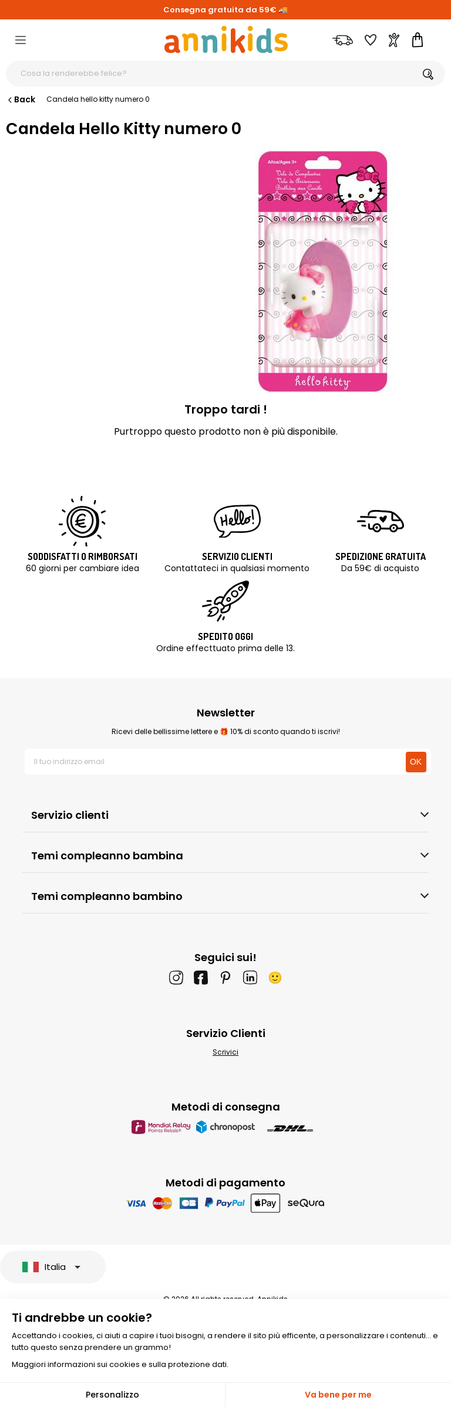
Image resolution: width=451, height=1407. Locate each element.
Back (20, 99)
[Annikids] (226, 39)
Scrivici (225, 1052)
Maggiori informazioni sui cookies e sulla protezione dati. (120, 1364)
